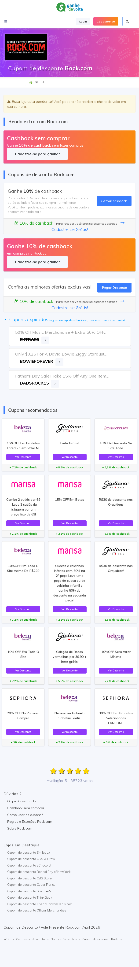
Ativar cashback (114, 201)
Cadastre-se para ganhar (37, 154)
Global (36, 82)
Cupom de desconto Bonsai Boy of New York (39, 872)
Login (83, 21)
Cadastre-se (106, 21)
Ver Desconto (23, 457)
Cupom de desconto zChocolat (29, 865)
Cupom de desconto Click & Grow (31, 859)
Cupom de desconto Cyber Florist (31, 884)
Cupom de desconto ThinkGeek (29, 897)
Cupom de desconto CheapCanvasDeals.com (40, 904)
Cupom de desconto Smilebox (28, 852)
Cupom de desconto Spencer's (29, 891)
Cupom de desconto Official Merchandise (36, 910)
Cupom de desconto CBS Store (29, 878)
